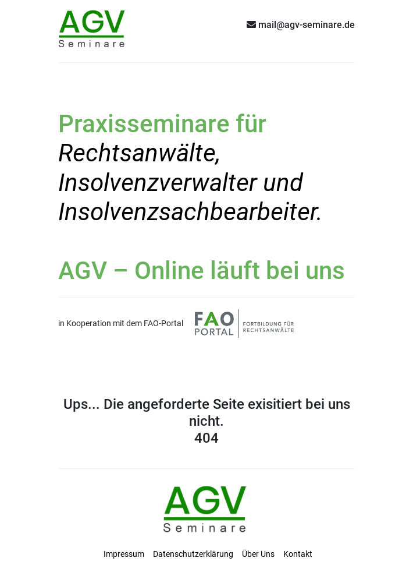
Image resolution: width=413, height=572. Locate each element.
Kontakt (297, 554)
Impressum (124, 554)
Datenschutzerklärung (193, 554)
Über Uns (258, 554)
